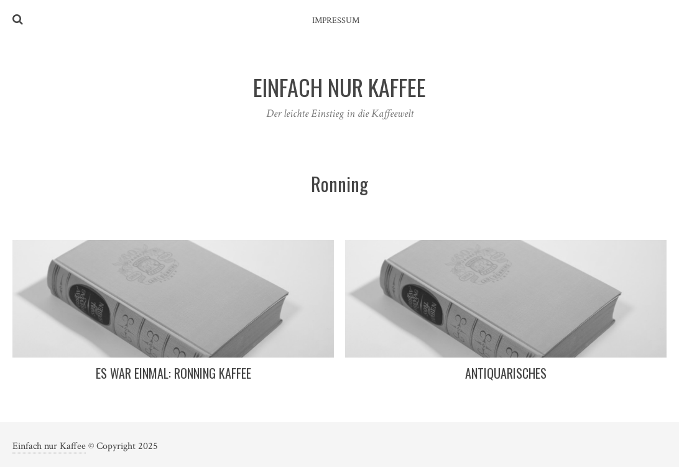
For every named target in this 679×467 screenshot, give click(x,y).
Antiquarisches (506, 373)
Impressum (335, 20)
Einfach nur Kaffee (49, 446)
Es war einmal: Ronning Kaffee (173, 373)
